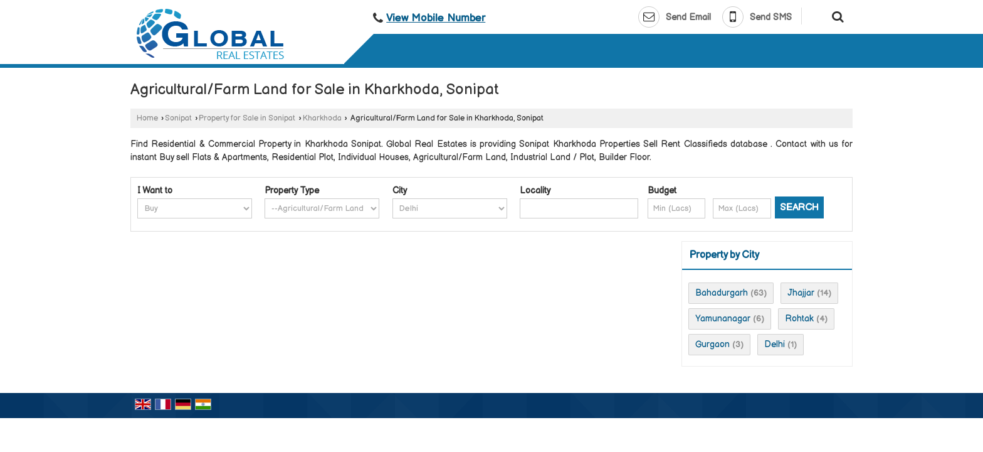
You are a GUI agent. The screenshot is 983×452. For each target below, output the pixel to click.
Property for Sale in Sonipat (247, 118)
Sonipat (178, 118)
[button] (435, 18)
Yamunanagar (722, 318)
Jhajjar (800, 293)
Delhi (774, 344)
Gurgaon (712, 344)
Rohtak (799, 318)
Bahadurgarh (721, 293)
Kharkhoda (322, 118)
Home (147, 118)
